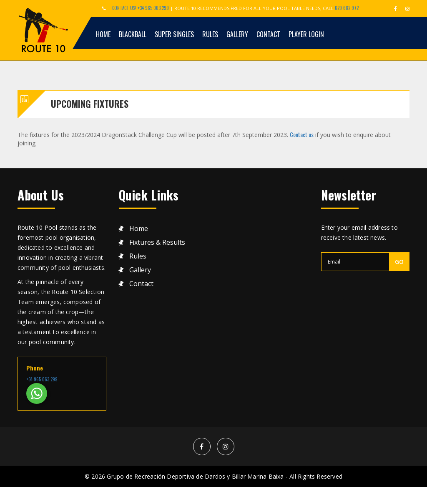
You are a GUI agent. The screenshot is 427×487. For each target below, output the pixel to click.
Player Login (306, 34)
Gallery (237, 34)
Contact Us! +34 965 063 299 (140, 8)
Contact (268, 34)
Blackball (132, 34)
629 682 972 (347, 8)
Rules (210, 34)
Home (103, 34)
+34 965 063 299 (42, 379)
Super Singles (174, 34)
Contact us (302, 134)
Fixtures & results (157, 242)
